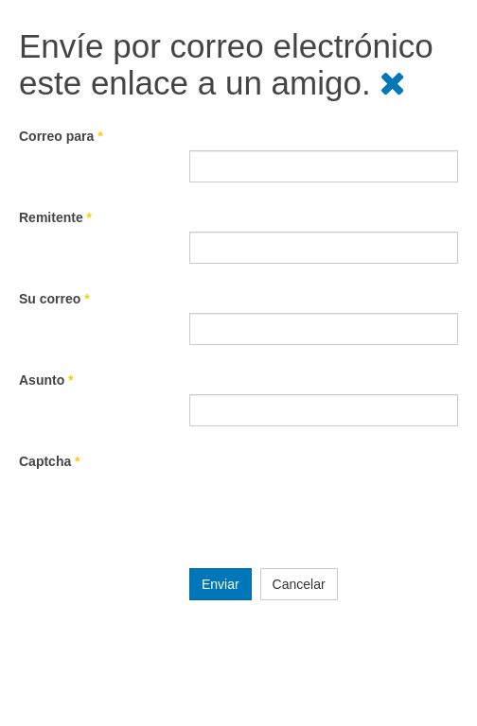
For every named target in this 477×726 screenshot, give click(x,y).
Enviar (220, 584)
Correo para (61, 136)
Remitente (55, 217)
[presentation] (333, 512)
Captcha (49, 461)
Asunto (46, 380)
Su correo (54, 298)
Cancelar (299, 584)
